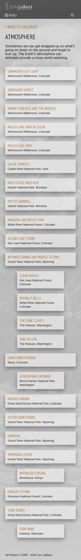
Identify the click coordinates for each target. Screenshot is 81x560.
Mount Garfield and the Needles (32, 108)
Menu (11, 15)
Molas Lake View (20, 145)
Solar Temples (18, 164)
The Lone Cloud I (32, 320)
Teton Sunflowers (21, 417)
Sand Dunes (16, 510)
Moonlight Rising (33, 473)
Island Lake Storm (21, 238)
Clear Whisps (29, 275)
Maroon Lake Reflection (26, 220)
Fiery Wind (27, 529)
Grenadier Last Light (23, 71)
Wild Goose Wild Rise (23, 182)
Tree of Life (28, 339)
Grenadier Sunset (21, 90)
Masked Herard (19, 398)
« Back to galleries (21, 27)
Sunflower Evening (22, 357)
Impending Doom (20, 454)
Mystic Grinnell (19, 201)
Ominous (14, 436)
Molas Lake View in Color (26, 127)
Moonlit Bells (30, 298)
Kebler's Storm (19, 491)
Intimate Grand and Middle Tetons (34, 257)
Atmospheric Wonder (35, 376)
